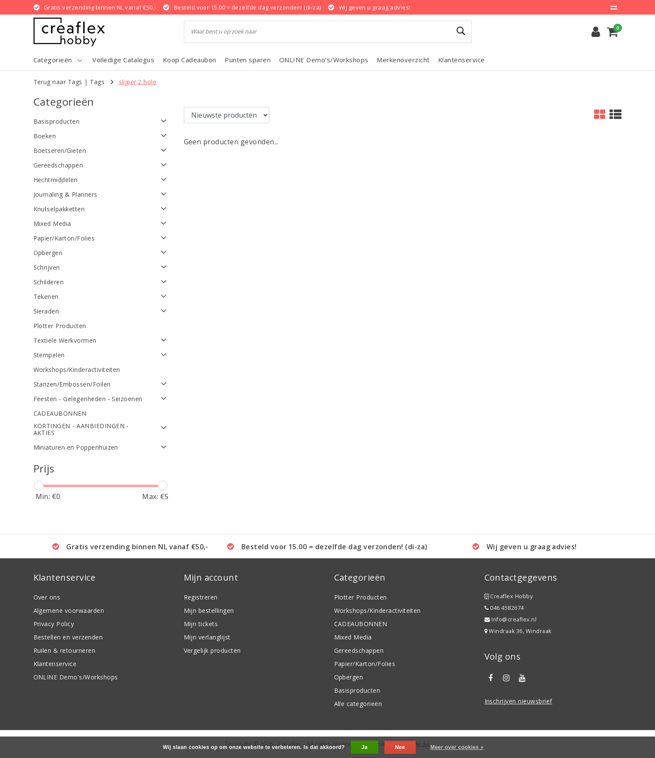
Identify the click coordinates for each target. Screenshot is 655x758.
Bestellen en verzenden (68, 637)
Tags (97, 82)
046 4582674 (504, 608)
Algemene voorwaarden (69, 610)
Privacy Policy (54, 624)
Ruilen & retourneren (65, 650)
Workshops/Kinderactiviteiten (377, 610)
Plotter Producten (360, 597)
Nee (400, 747)
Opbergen (348, 677)
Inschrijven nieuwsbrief (518, 701)
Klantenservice (55, 664)
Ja (365, 747)
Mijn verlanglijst (207, 637)
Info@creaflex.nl (510, 619)
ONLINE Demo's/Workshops (76, 677)
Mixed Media (353, 637)
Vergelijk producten (212, 650)
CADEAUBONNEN (360, 624)
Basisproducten (357, 690)
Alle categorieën (358, 704)
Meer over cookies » (457, 747)
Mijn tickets (201, 624)
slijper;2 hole (138, 82)
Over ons (47, 597)
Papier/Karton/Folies (365, 664)
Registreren (201, 597)
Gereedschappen (359, 650)
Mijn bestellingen (209, 610)
